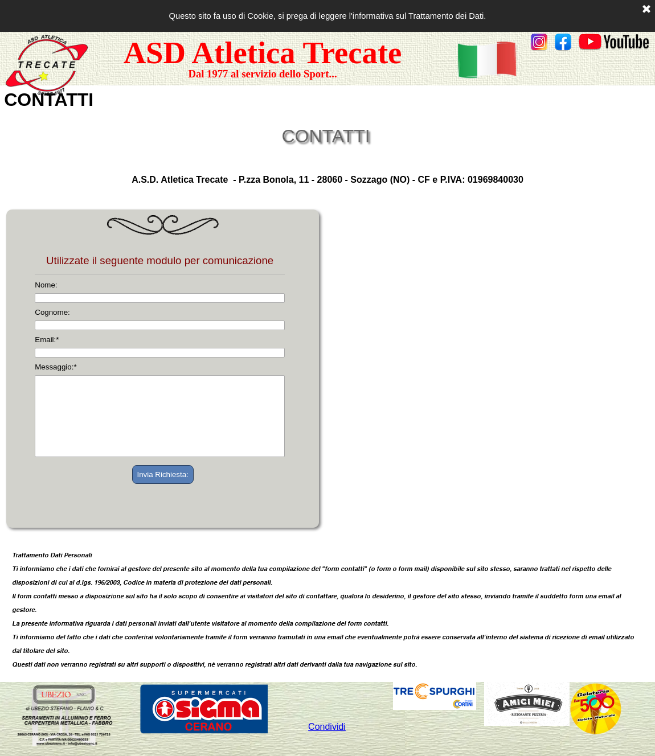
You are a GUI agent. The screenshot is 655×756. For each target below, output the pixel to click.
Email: (47, 339)
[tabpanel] (590, 43)
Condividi (327, 727)
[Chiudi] (646, 10)
